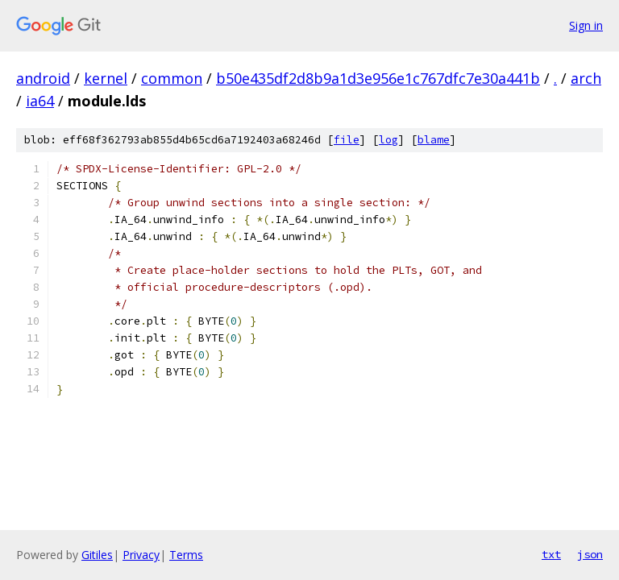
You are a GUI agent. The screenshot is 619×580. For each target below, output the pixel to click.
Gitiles (97, 554)
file (346, 140)
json (590, 554)
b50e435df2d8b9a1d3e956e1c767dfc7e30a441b (378, 78)
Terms (186, 554)
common (171, 78)
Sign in (586, 25)
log (388, 140)
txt (551, 554)
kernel (105, 78)
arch (586, 78)
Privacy (141, 554)
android (43, 78)
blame (434, 140)
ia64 (40, 100)
